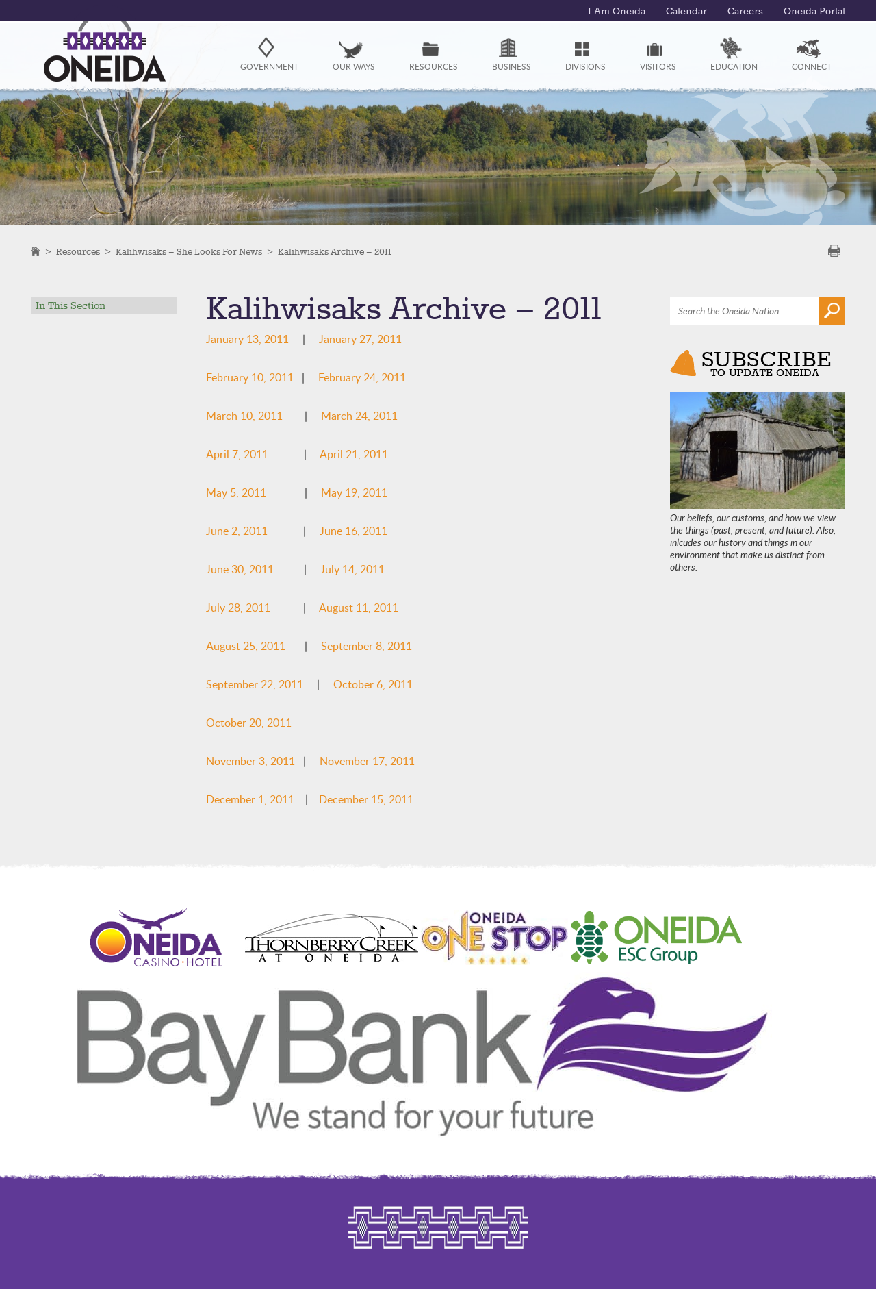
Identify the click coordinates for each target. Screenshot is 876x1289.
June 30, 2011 (240, 569)
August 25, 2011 (245, 645)
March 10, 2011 (244, 415)
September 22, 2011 (254, 684)
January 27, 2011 (360, 339)
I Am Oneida (616, 11)
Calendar (686, 11)
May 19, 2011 (354, 492)
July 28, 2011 (238, 607)
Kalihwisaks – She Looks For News (189, 252)
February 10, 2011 (250, 377)
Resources (78, 252)
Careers (745, 11)
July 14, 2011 (352, 569)
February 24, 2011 (362, 377)
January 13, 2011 (247, 339)
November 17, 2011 (367, 760)
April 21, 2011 (354, 454)
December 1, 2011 (250, 799)
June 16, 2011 (353, 530)
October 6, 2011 (373, 684)
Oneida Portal (814, 11)
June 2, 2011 (237, 530)
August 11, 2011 (358, 607)
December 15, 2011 (366, 799)
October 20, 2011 (249, 722)
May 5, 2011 (236, 492)
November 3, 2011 (250, 760)
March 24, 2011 (359, 415)
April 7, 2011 (237, 454)
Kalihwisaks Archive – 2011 (334, 252)
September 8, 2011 (366, 645)
